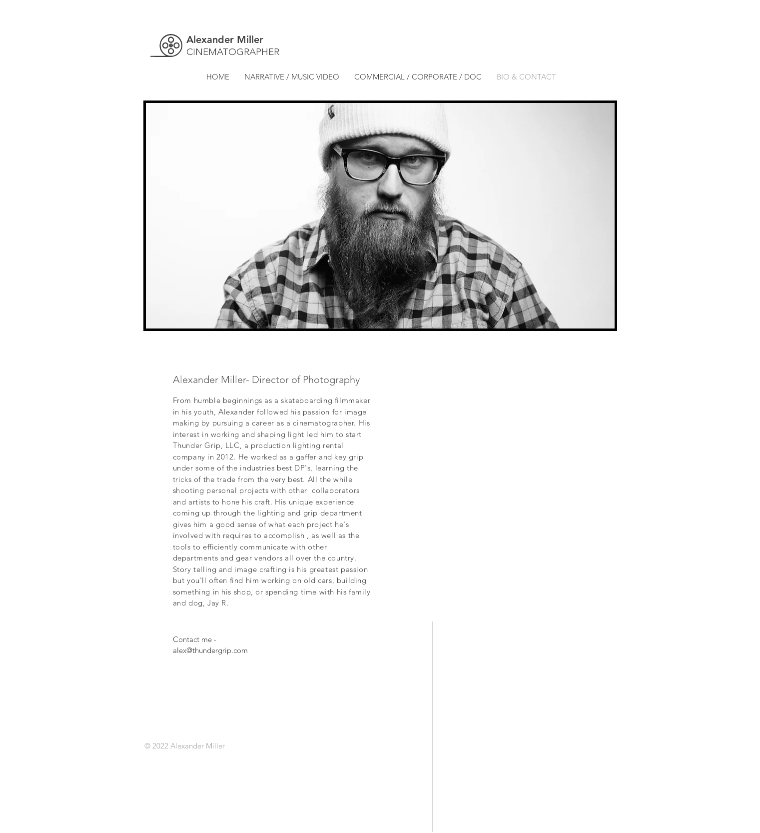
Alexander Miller (224, 40)
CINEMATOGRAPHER (232, 52)
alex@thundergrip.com (210, 650)
